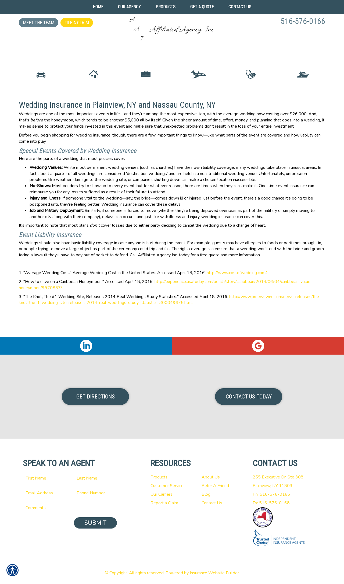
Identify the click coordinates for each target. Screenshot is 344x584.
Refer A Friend (215, 486)
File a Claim (76, 22)
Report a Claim (164, 503)
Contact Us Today (249, 396)
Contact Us (212, 503)
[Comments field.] (70, 507)
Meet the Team (38, 22)
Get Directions (95, 396)
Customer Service (167, 486)
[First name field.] (44, 478)
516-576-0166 (303, 21)
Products (158, 477)
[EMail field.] (44, 493)
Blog (206, 494)
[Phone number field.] (95, 493)
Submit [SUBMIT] (95, 523)
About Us (211, 477)
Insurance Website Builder (214, 573)
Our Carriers (161, 494)
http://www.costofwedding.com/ (236, 297)
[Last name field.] (95, 478)
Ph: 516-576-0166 (271, 494)
